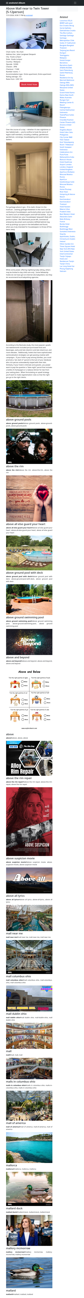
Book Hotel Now (29, 84)
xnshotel (29, 15)
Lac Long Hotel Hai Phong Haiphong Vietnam (67, 268)
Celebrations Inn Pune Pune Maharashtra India (67, 154)
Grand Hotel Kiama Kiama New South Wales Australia (67, 95)
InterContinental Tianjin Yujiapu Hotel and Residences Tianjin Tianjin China (67, 259)
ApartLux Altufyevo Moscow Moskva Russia (67, 174)
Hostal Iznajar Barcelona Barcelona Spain (66, 62)
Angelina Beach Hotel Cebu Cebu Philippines (66, 132)
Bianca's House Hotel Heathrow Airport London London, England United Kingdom (66, 164)
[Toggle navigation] (75, 3)
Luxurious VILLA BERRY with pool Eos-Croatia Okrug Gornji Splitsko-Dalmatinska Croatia (68, 25)
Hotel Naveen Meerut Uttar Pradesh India (65, 209)
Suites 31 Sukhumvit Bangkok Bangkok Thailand (68, 45)
